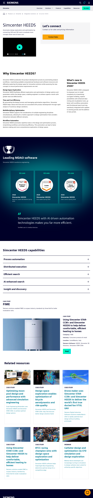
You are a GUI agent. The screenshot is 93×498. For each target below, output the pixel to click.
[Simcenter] (18, 14)
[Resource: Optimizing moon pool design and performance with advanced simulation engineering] (17, 397)
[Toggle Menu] (4, 2)
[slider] (10, 54)
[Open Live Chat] (87, 492)
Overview (39, 8)
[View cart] (84, 3)
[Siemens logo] (12, 3)
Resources (76, 8)
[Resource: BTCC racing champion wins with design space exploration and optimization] (46, 453)
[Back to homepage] (4, 14)
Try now (86, 8)
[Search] (80, 3)
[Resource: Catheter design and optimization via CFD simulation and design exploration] (75, 453)
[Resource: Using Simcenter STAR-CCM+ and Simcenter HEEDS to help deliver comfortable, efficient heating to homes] (17, 453)
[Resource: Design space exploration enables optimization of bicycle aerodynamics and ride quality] (46, 397)
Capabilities (67, 8)
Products (58, 8)
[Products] (10, 14)
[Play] (5, 54)
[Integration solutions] (30, 14)
